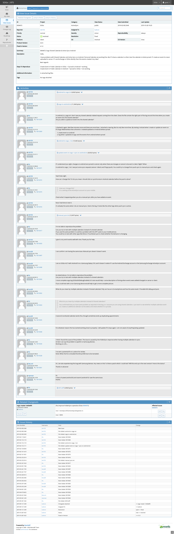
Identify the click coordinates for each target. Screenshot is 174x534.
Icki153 (42, 30)
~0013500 (39, 279)
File (163, 411)
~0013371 (39, 168)
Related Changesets (24, 18)
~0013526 (39, 344)
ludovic (97, 30)
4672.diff (61, 388)
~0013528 (39, 356)
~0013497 (39, 255)
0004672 (85, 406)
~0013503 (39, 305)
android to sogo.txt (64, 92)
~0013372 (39, 180)
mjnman (31, 376)
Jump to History (50, 18)
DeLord (30, 364)
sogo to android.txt (64, 104)
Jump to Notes (38, 18)
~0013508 (39, 332)
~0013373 (39, 192)
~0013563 (39, 379)
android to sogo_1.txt (65, 141)
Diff (25, 414)
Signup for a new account (40, 8)
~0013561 (39, 368)
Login (29, 8)
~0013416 (39, 207)
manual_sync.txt (63, 215)
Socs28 (30, 252)
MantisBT (27, 525)
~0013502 (39, 293)
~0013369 (39, 131)
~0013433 (39, 243)
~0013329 (39, 119)
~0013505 (39, 320)
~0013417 (39, 231)
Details (20, 414)
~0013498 (39, 267)
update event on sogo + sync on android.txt (72, 153)
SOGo (156, 2)
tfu (29, 116)
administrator (25, 529)
